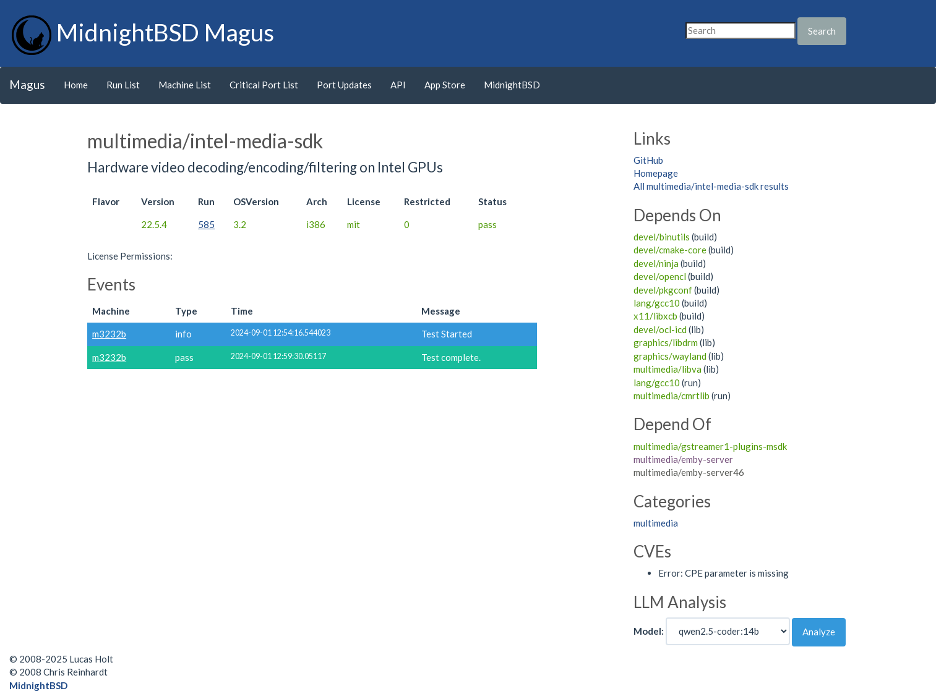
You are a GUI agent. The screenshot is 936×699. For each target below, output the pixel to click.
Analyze (818, 631)
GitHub (648, 160)
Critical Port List (264, 84)
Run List (123, 84)
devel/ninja (656, 263)
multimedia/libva (667, 369)
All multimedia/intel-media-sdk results (711, 186)
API (398, 84)
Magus (27, 84)
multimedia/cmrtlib (671, 395)
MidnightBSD (512, 84)
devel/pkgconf (662, 289)
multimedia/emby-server (683, 459)
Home (76, 84)
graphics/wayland (669, 356)
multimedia (655, 522)
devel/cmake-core (669, 249)
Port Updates (344, 84)
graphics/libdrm (665, 342)
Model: (648, 631)
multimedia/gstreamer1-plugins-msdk (710, 446)
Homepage (655, 173)
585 (206, 224)
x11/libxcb (655, 315)
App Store (444, 84)
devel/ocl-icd (660, 329)
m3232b (109, 333)
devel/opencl (659, 276)
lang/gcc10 (656, 302)
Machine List (184, 84)
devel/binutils (661, 236)
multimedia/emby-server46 (688, 472)
